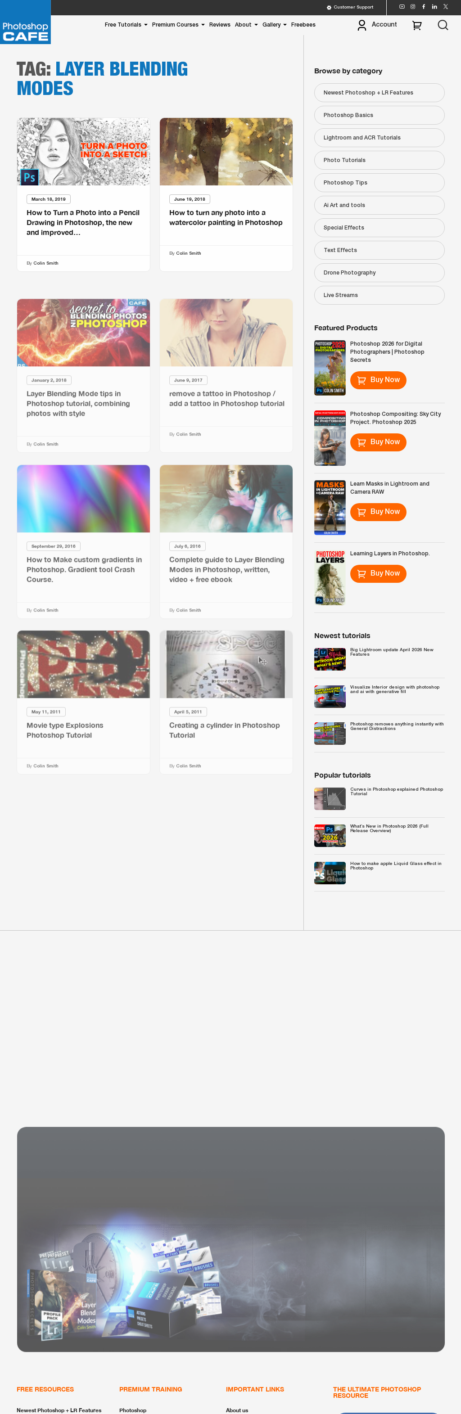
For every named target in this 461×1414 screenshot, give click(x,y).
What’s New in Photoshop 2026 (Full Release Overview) (389, 828)
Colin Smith (46, 263)
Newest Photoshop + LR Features (368, 92)
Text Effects (340, 250)
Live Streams (341, 295)
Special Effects (344, 227)
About (243, 25)
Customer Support (349, 7)
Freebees (303, 25)
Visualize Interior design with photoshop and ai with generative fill (394, 689)
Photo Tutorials (345, 160)
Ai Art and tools (344, 205)
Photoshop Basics (348, 115)
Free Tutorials (123, 25)
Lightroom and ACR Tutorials (362, 137)
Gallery (271, 25)
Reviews (219, 25)
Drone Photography (349, 272)
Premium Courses (175, 25)
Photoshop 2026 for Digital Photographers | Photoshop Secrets (387, 352)
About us (237, 1410)
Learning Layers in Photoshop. (390, 553)
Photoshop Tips (345, 182)
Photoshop (132, 1410)
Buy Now (378, 380)
